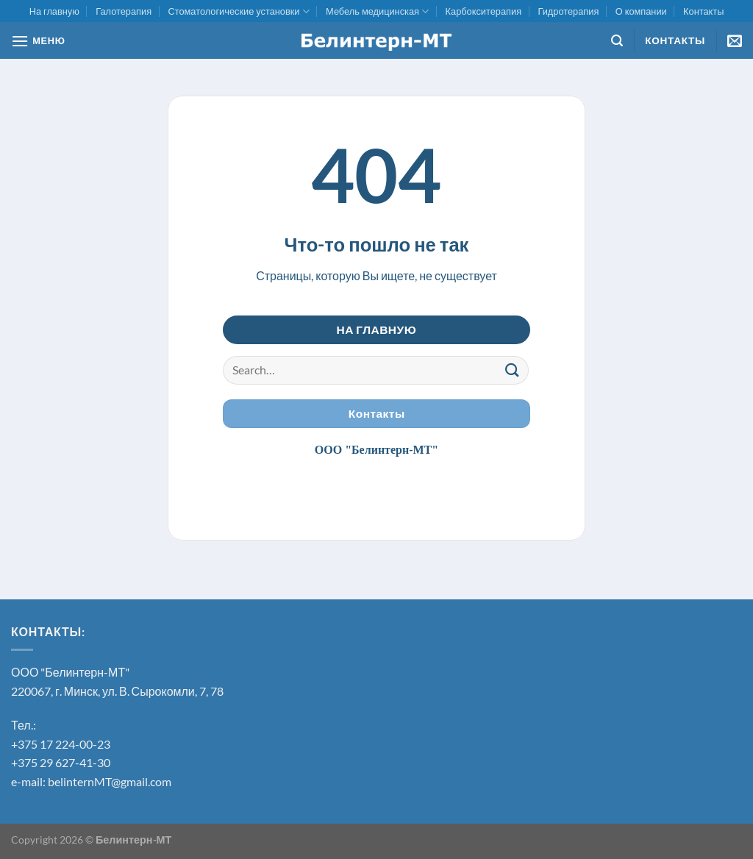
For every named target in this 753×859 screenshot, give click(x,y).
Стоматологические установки (238, 11)
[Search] (617, 40)
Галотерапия (123, 11)
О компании (641, 11)
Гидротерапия (568, 11)
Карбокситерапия (484, 11)
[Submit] (512, 370)
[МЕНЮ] (38, 41)
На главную (54, 11)
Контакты (703, 11)
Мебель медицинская (377, 11)
